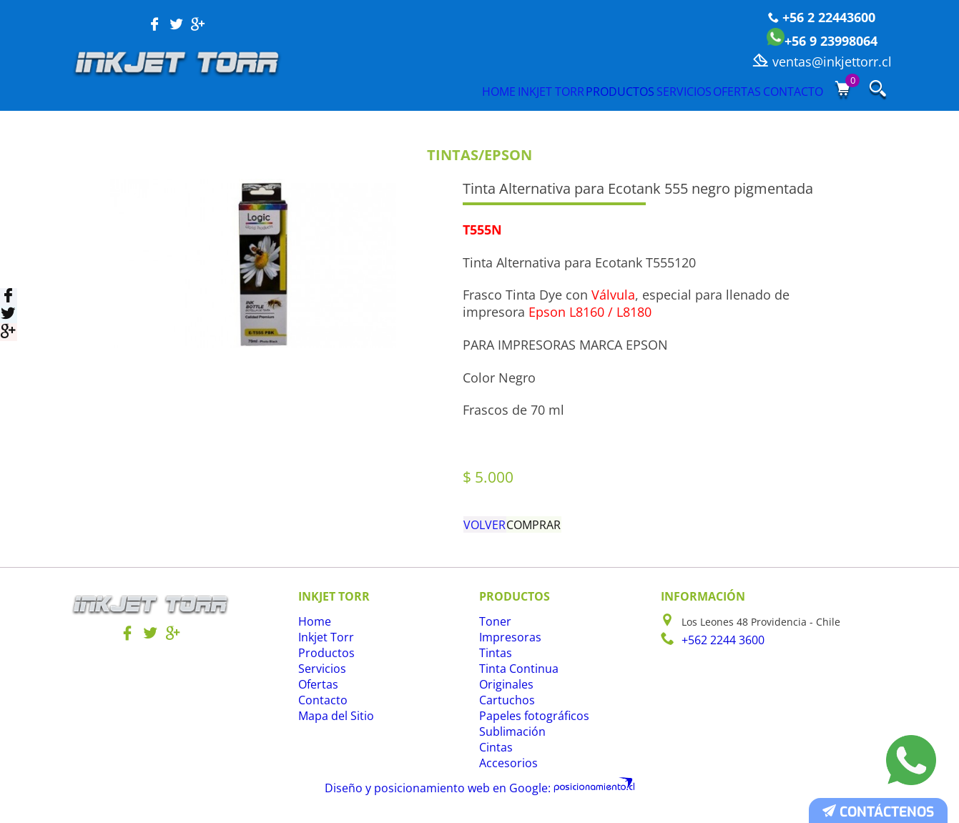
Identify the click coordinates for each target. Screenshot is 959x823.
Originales (503, 692)
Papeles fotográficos (527, 724)
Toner (493, 629)
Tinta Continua (514, 677)
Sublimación (508, 739)
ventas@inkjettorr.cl (822, 61)
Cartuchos (503, 708)
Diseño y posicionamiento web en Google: (447, 793)
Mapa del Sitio (332, 724)
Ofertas (703, 90)
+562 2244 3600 (719, 647)
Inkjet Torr (426, 90)
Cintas (494, 755)
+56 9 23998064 (822, 40)
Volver (487, 527)
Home (345, 90)
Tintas (493, 661)
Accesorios (504, 771)
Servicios (621, 90)
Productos (526, 90)
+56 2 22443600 (821, 17)
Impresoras (506, 645)
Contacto (789, 90)
